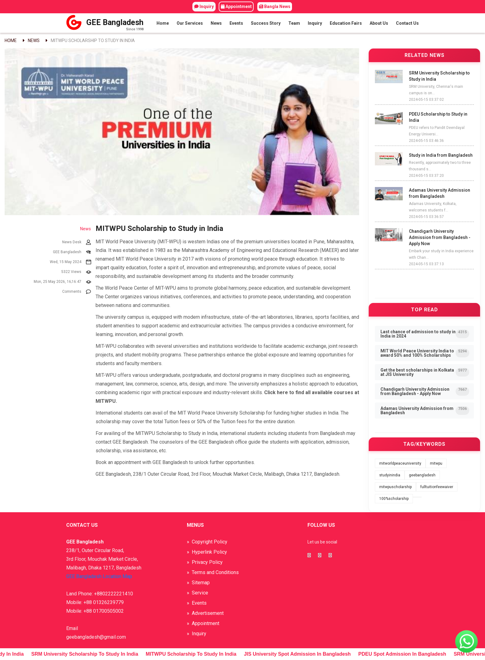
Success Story (266, 23)
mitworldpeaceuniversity (400, 463)
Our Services (190, 23)
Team (294, 23)
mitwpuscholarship (395, 487)
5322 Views (76, 272)
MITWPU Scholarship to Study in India (93, 40)
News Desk (76, 242)
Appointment (236, 6)
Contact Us (407, 23)
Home (163, 23)
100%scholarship (394, 498)
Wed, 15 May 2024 (70, 262)
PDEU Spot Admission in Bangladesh (407, 654)
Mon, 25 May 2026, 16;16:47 (62, 281)
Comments (76, 291)
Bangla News (274, 6)
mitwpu (436, 463)
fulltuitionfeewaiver (436, 487)
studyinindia (389, 475)
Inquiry (204, 6)
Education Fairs (346, 23)
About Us (379, 23)
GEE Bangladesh (72, 252)
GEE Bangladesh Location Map (99, 576)
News (216, 23)
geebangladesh (422, 475)
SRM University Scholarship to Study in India (90, 654)
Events (236, 23)
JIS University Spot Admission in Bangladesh (302, 654)
